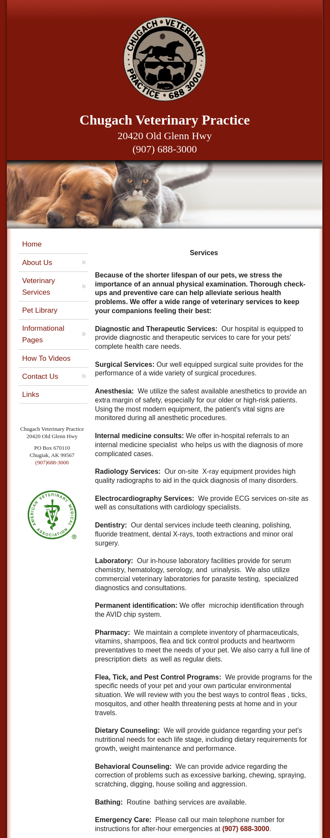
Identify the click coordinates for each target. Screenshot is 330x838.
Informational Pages (43, 334)
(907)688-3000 (52, 462)
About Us (37, 263)
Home (31, 244)
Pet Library (39, 310)
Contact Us (40, 376)
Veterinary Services (38, 286)
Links (30, 394)
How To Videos (46, 358)
